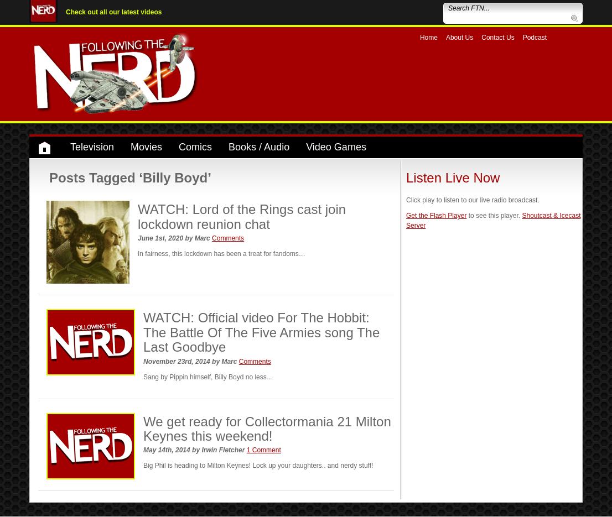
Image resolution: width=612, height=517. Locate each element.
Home (429, 37)
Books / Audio (259, 147)
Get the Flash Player (436, 216)
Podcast (535, 37)
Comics (195, 147)
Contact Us (497, 37)
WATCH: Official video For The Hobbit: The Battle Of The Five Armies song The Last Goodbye (261, 332)
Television (92, 147)
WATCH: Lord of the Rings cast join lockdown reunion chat (242, 216)
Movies (146, 147)
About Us (459, 37)
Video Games (336, 147)
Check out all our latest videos (114, 12)
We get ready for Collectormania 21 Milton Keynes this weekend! (267, 428)
